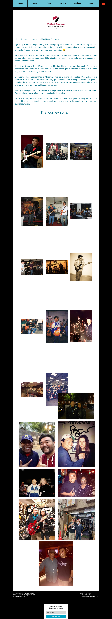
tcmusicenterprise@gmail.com (89, 596)
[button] (34, 3)
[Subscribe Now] (56, 616)
